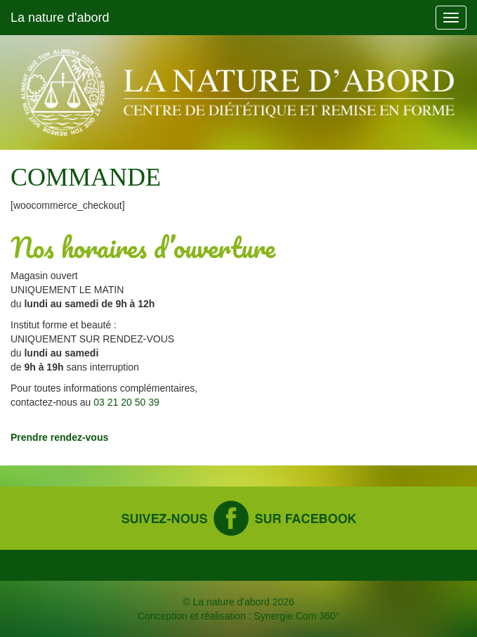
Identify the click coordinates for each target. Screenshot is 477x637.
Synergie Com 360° (297, 616)
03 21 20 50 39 (126, 402)
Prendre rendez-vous (59, 437)
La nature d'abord (60, 18)
